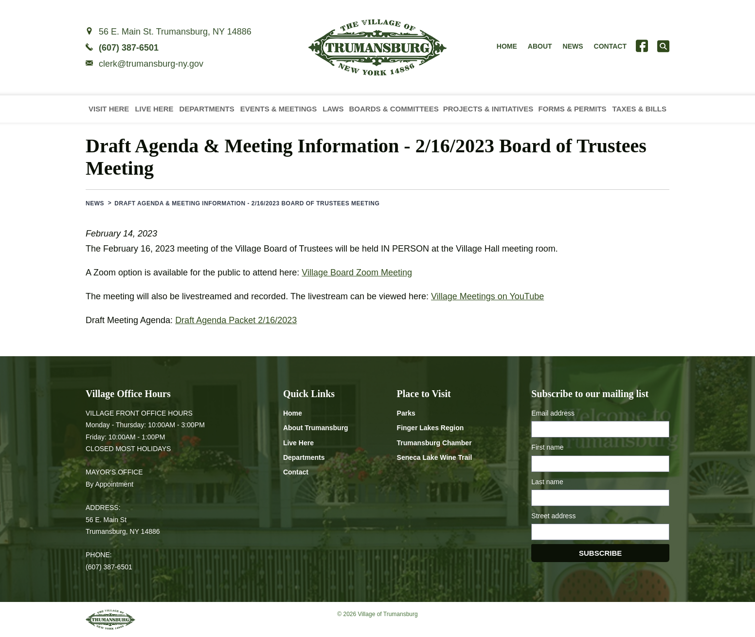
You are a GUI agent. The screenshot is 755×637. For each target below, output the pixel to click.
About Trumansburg (315, 428)
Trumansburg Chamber (434, 443)
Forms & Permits (573, 109)
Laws (333, 109)
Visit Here (109, 109)
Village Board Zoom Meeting (357, 272)
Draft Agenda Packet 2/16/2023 (236, 320)
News (573, 46)
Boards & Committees (393, 109)
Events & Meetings (278, 109)
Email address (553, 413)
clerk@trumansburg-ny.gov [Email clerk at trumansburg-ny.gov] (151, 64)
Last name (547, 482)
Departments (207, 109)
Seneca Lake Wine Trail (434, 457)
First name (547, 447)
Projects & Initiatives (488, 109)
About (540, 46)
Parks (406, 413)
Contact (610, 46)
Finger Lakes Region (430, 428)
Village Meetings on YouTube (487, 296)
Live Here (154, 109)
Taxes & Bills (639, 109)
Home (507, 46)
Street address (553, 516)
